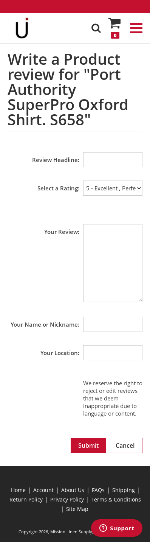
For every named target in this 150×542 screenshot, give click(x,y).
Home (18, 490)
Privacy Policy (67, 499)
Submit (88, 445)
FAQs (98, 490)
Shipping (123, 490)
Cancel (125, 445)
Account (43, 490)
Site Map (77, 508)
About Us (72, 490)
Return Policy (26, 499)
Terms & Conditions (116, 499)
